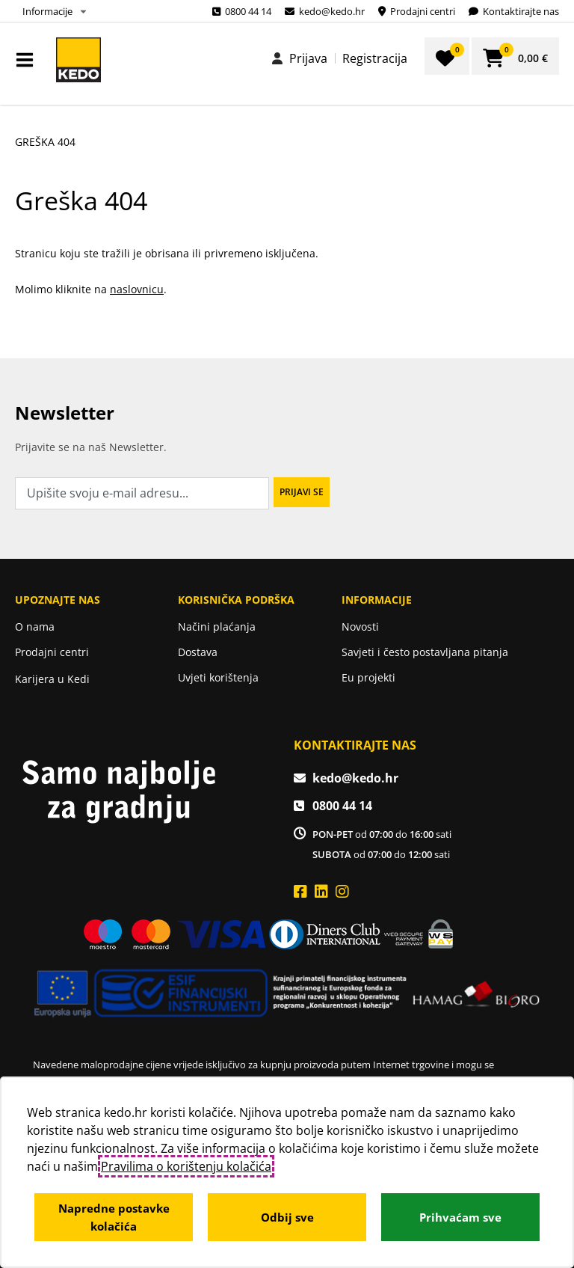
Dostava (197, 652)
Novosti (360, 626)
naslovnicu (137, 289)
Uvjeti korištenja (218, 677)
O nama (35, 626)
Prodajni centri (52, 652)
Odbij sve (287, 1217)
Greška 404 (45, 142)
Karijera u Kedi (52, 679)
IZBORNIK (28, 60)
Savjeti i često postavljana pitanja (425, 652)
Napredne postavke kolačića (114, 1217)
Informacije (47, 11)
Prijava (308, 58)
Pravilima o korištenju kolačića (186, 1166)
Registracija (374, 58)
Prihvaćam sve (460, 1217)
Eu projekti (368, 677)
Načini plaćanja (217, 626)
